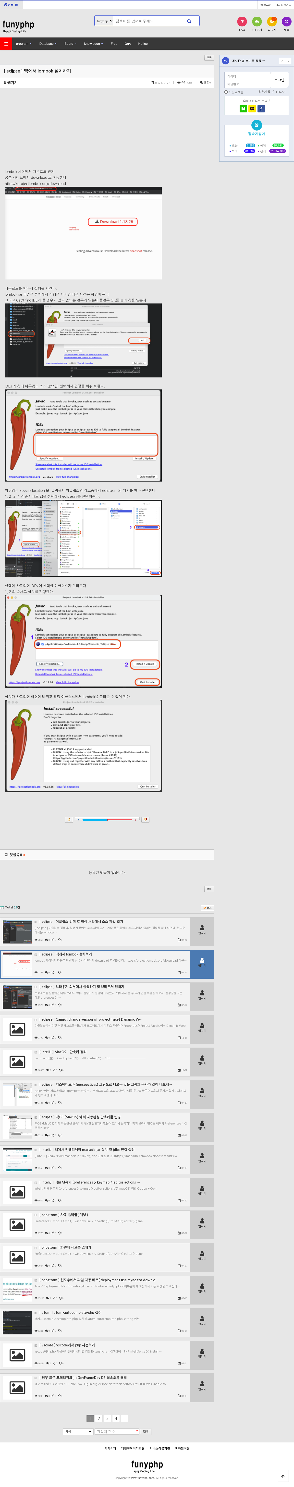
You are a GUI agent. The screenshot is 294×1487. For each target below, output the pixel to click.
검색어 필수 (106, 1432)
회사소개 (110, 1448)
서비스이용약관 (159, 1448)
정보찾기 (282, 91)
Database (46, 43)
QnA (127, 43)
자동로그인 (236, 92)
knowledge (92, 43)
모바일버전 (182, 1448)
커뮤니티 (11, 5)
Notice (142, 43)
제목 (68, 1431)
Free (114, 43)
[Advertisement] (107, 132)
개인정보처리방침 (133, 1448)
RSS (207, 908)
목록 (209, 57)
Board (68, 43)
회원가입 (284, 5)
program (22, 43)
